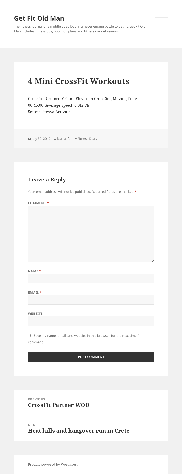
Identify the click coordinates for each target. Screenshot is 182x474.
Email (35, 292)
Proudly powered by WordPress (53, 464)
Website (35, 313)
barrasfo (64, 138)
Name (34, 271)
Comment (38, 203)
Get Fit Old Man (39, 18)
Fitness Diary (87, 138)
